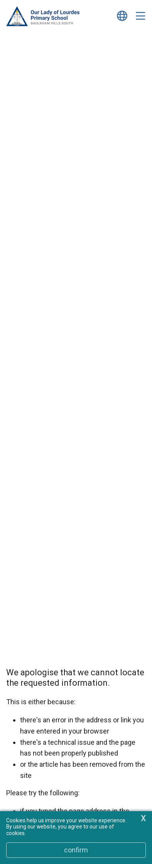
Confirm (76, 850)
